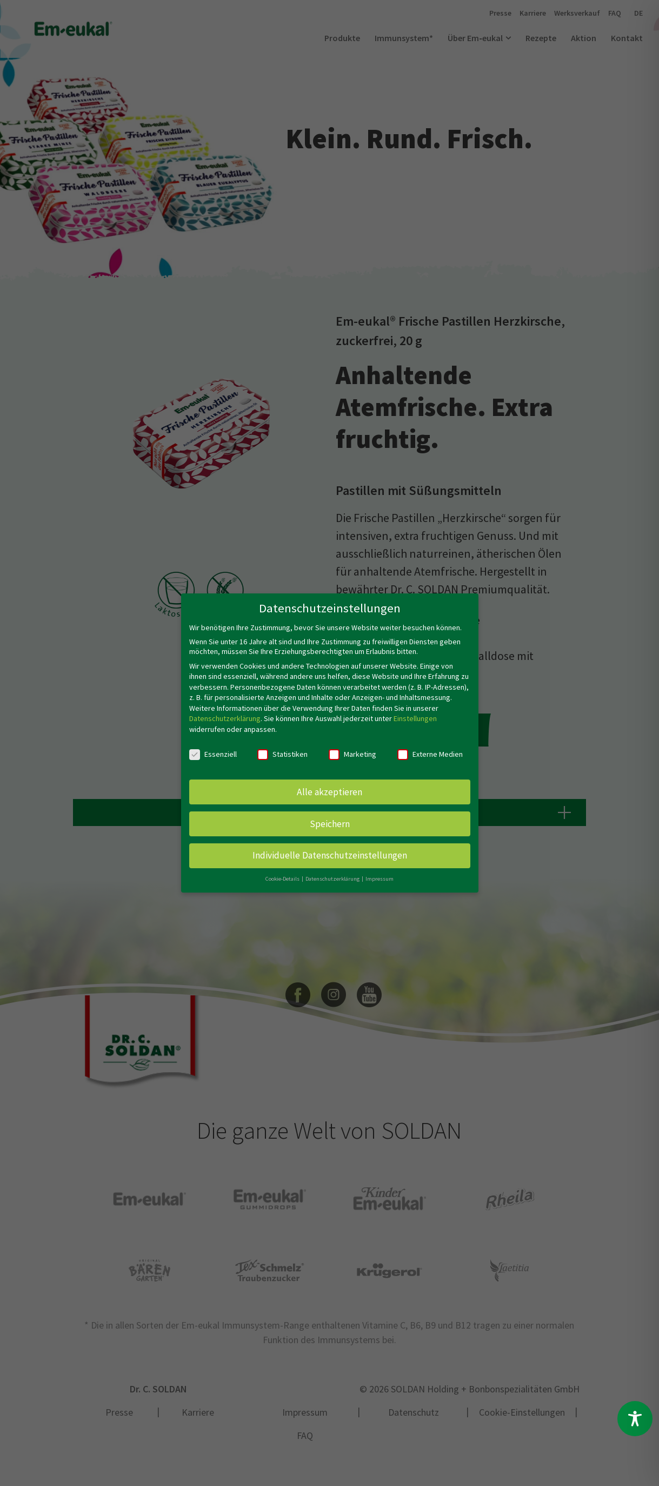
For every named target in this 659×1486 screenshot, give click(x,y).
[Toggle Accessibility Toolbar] (635, 1418)
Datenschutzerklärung (225, 718)
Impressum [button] (379, 878)
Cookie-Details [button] (283, 878)
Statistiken (282, 754)
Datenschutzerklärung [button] (333, 878)
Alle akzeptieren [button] (329, 792)
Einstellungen (415, 718)
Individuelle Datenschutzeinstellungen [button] (329, 855)
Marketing (352, 754)
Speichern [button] (330, 824)
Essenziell (213, 754)
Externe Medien (430, 754)
